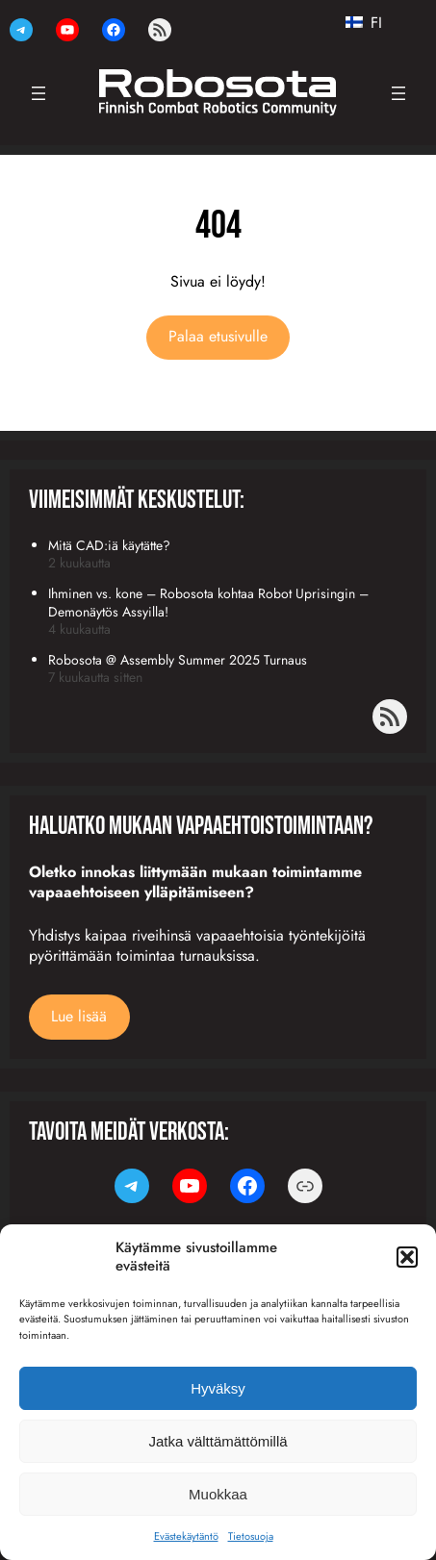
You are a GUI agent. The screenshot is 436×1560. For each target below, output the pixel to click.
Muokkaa (218, 1494)
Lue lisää (79, 1016)
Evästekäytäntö (186, 1536)
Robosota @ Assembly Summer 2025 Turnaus (177, 659)
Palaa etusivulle (218, 336)
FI (364, 23)
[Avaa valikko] (38, 93)
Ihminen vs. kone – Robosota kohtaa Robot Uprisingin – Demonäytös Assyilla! (208, 602)
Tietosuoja (250, 1536)
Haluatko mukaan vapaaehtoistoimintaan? (200, 827)
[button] (407, 1257)
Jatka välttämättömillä (217, 1441)
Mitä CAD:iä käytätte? (109, 545)
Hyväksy (218, 1388)
